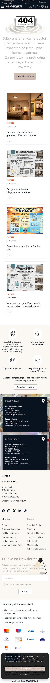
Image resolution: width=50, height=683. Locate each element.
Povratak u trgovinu (25, 76)
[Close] (25, 669)
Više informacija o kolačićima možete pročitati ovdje (24, 661)
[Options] (25, 674)
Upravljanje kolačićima (12, 545)
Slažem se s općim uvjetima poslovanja (19, 585)
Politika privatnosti (10, 533)
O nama (5, 525)
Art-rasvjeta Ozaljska (36, 549)
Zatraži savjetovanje (25, 387)
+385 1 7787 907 (13, 451)
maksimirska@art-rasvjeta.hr (17, 453)
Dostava (31, 529)
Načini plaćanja (34, 525)
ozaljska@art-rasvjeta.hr (16, 415)
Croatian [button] (42, 2)
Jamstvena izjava (35, 537)
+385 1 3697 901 (13, 413)
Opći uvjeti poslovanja (12, 529)
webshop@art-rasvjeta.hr (14, 501)
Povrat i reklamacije (36, 533)
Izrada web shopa (18, 681)
